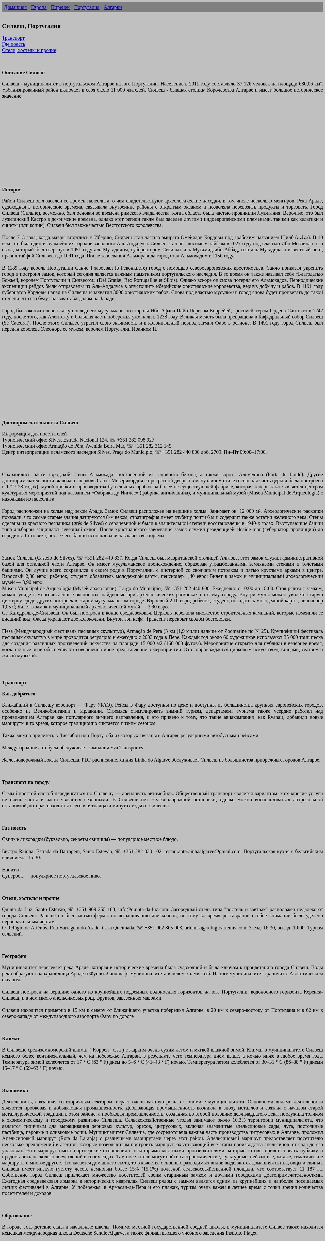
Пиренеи (60, 7)
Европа (38, 7)
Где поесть (13, 44)
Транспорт (13, 38)
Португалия (87, 7)
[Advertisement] (154, 145)
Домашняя (15, 7)
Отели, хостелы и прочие (29, 50)
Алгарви (113, 7)
